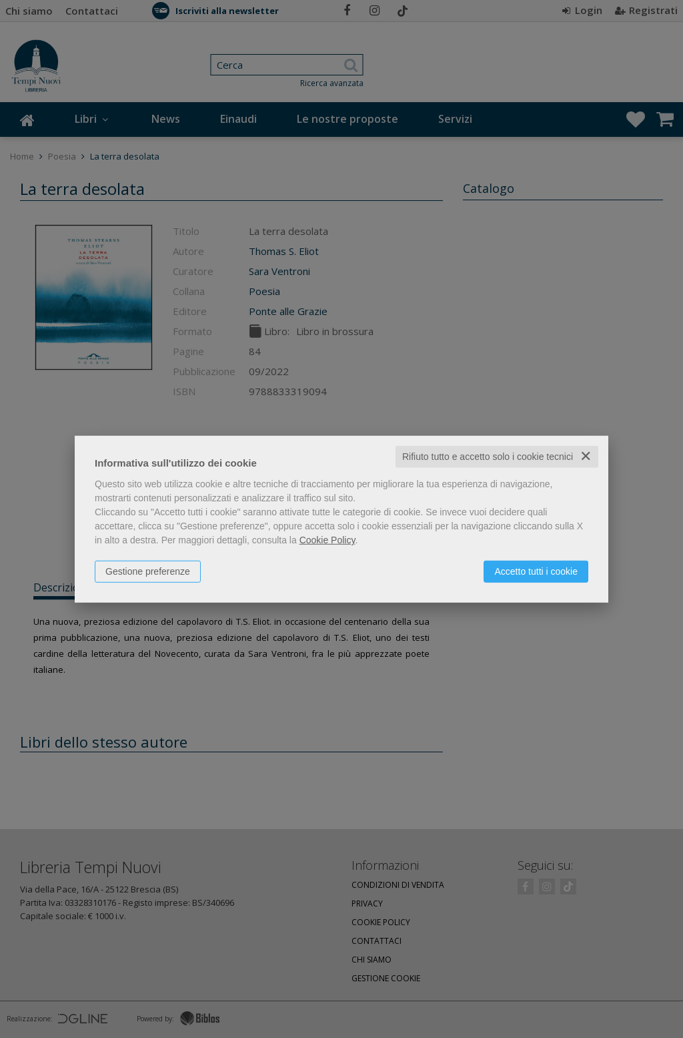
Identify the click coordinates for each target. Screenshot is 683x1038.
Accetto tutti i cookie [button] (536, 571)
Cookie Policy (327, 540)
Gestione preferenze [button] (147, 571)
